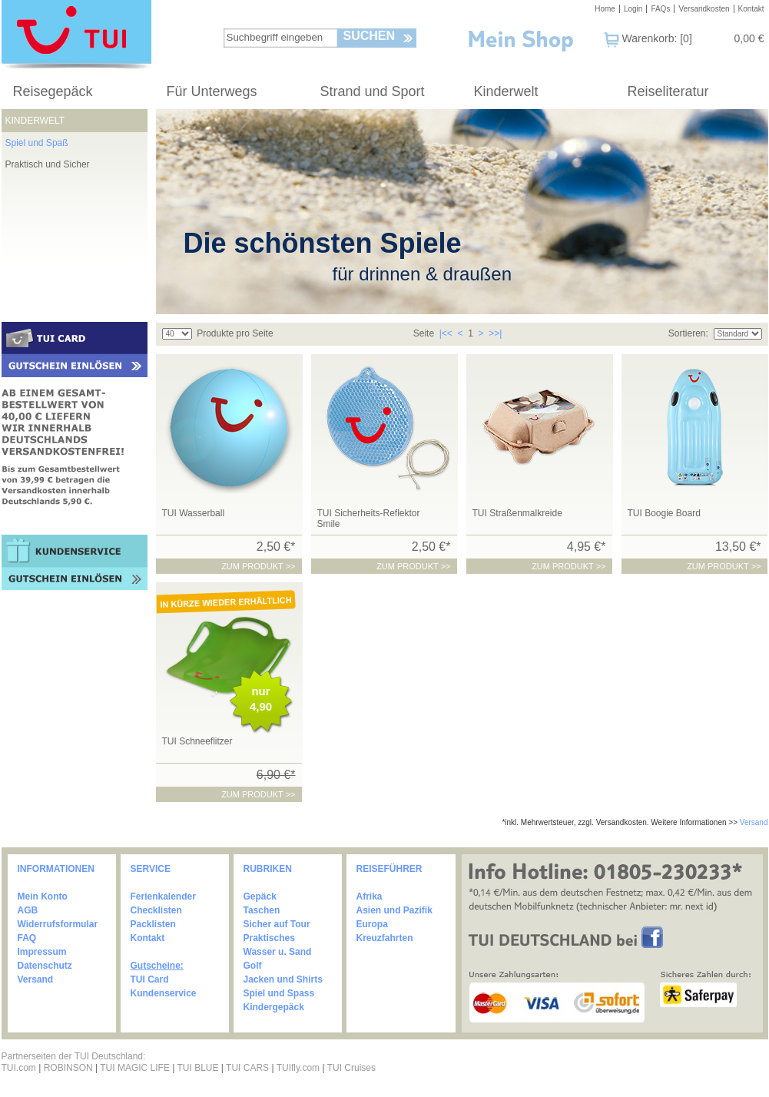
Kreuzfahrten (384, 938)
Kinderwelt (506, 91)
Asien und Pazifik (394, 910)
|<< (445, 333)
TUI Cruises (351, 1067)
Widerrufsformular (58, 924)
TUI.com (19, 1067)
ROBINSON (68, 1067)
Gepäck (260, 896)
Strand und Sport (372, 91)
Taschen (262, 910)
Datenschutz (45, 965)
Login (633, 9)
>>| (495, 333)
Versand (754, 822)
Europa (372, 924)
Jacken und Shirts (283, 979)
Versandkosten (703, 9)
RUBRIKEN (268, 868)
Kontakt (751, 9)
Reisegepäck (53, 91)
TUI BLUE (197, 1067)
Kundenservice (164, 993)
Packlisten (153, 924)
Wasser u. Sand (278, 951)
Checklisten (156, 910)
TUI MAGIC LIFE (136, 1067)
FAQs (660, 9)
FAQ (27, 938)
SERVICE (151, 868)
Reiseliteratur (668, 91)
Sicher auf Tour (277, 924)
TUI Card (150, 979)
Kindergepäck (274, 1007)
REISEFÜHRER (389, 868)
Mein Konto (43, 896)
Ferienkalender (163, 896)
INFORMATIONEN (56, 868)
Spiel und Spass (279, 993)
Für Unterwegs (212, 91)
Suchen (369, 35)
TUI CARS (247, 1067)
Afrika (369, 896)
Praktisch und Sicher (47, 164)
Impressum (42, 951)
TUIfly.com (298, 1067)
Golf (253, 965)
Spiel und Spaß (36, 143)
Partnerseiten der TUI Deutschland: (74, 1056)
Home (605, 9)
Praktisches (269, 938)
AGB (28, 910)
